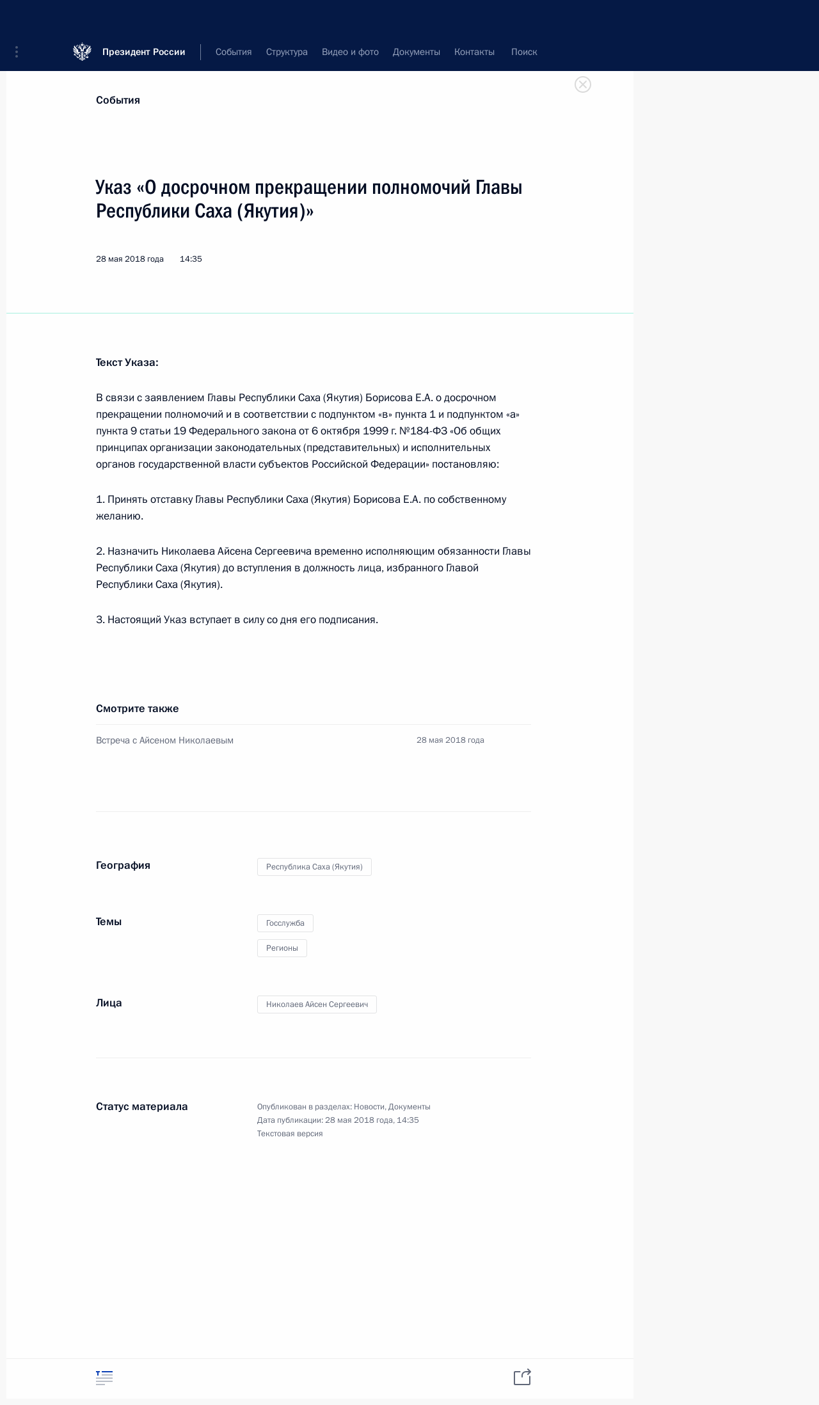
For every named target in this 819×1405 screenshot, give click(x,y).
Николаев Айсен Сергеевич (317, 1004)
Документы (409, 1107)
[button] (21, 19)
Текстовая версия (290, 1133)
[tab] (104, 1378)
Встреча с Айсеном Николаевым (165, 740)
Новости (369, 1107)
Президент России (144, 19)
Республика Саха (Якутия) (314, 867)
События (118, 100)
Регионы (282, 948)
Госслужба (285, 923)
